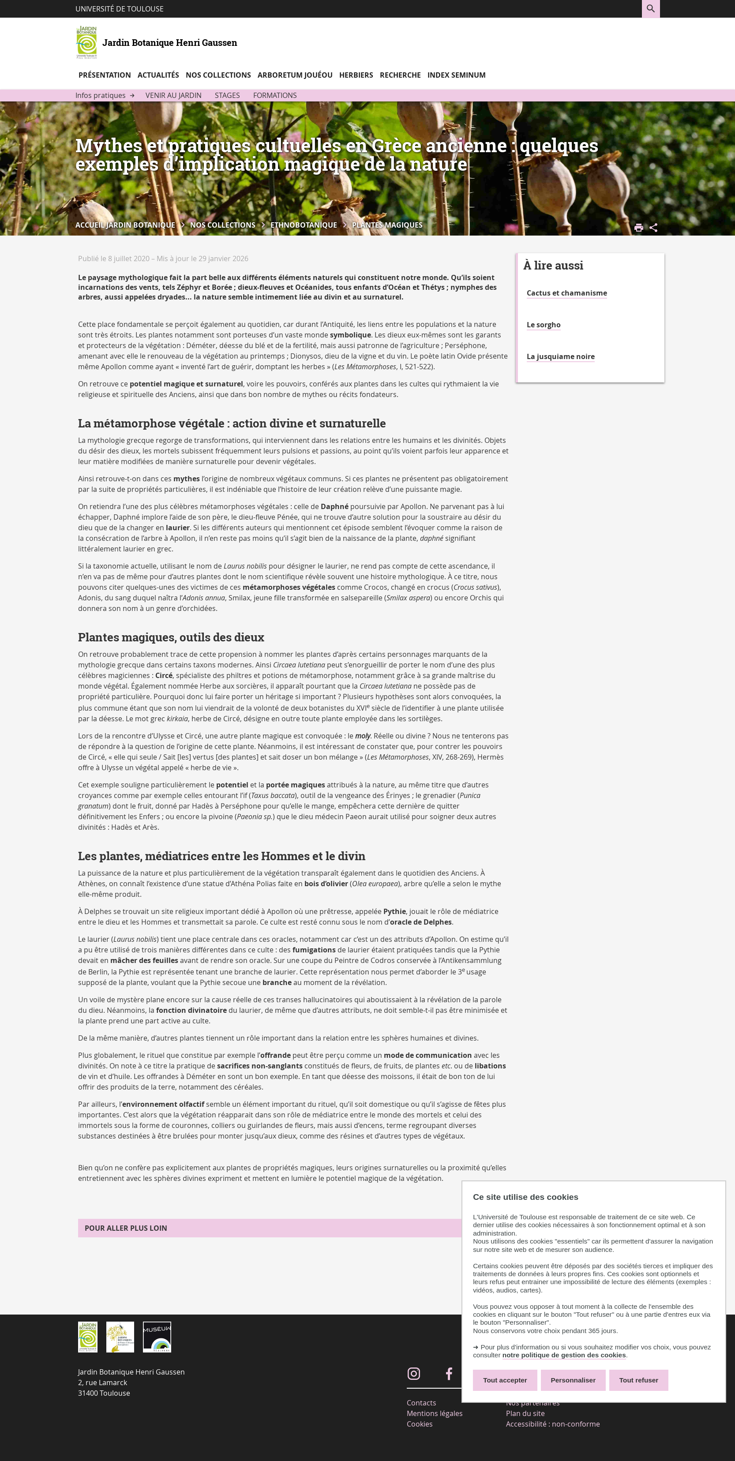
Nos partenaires (533, 1403)
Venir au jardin (174, 95)
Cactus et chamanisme (567, 293)
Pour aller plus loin (126, 1228)
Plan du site (525, 1413)
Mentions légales (435, 1413)
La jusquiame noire (561, 356)
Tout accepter (505, 1380)
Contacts (421, 1403)
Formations (275, 95)
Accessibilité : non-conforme (553, 1424)
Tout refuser (638, 1380)
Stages (227, 95)
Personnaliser (573, 1380)
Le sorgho (544, 325)
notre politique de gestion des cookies (564, 1355)
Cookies (420, 1424)
